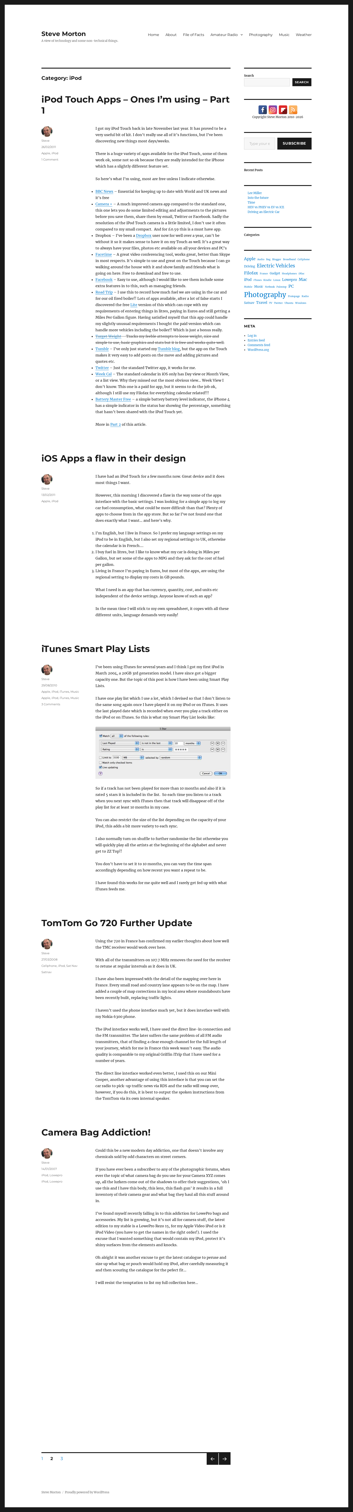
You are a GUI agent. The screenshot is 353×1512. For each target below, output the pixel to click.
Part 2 (115, 424)
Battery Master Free (113, 399)
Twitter (102, 367)
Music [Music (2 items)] (258, 287)
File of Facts (193, 35)
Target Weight (108, 336)
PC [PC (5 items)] (291, 286)
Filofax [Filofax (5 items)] (251, 273)
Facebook (104, 279)
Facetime (103, 254)
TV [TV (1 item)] (270, 303)
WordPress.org (258, 350)
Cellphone (49, 966)
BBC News (104, 191)
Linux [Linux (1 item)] (276, 280)
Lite (133, 304)
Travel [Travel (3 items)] (261, 302)
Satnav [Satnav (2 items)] (249, 303)
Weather (304, 35)
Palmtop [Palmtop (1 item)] (281, 286)
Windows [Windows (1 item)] (300, 303)
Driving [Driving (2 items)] (249, 266)
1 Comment (49, 159)
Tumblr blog (169, 349)
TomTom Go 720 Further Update (116, 922)
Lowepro (56, 1175)
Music (284, 35)
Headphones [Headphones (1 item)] (289, 273)
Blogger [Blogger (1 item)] (276, 259)
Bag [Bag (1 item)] (268, 259)
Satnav (46, 972)
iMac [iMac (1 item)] (301, 273)
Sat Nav (71, 966)
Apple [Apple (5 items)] (250, 258)
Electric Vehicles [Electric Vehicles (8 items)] (276, 266)
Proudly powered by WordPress (87, 1492)
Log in (252, 336)
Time (251, 202)
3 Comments (50, 704)
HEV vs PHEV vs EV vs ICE (266, 207)
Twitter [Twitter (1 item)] (278, 303)
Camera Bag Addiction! (96, 1132)
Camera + (103, 204)
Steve (45, 140)
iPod (55, 153)
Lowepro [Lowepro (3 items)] (289, 280)
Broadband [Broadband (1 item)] (289, 259)
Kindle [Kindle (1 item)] (267, 280)
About (171, 35)
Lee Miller (255, 193)
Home (153, 35)
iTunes (64, 691)
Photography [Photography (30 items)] (265, 295)
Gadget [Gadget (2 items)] (275, 273)
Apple (45, 153)
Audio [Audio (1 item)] (260, 259)
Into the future (258, 198)
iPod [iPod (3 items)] (248, 280)
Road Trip (104, 292)
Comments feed (259, 345)
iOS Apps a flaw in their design (113, 458)
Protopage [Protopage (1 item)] (294, 296)
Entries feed (256, 340)
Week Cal (103, 374)
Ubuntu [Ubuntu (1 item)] (289, 303)
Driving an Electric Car (264, 212)
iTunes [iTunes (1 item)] (257, 280)
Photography (261, 35)
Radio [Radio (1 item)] (305, 296)
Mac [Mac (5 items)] (303, 279)
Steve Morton (63, 34)
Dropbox (144, 235)
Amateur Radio (224, 35)
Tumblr (102, 349)
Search (249, 76)
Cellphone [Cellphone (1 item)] (304, 259)
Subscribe (294, 143)
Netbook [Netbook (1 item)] (270, 286)
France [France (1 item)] (264, 273)
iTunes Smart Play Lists (95, 648)
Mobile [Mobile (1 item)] (248, 286)
